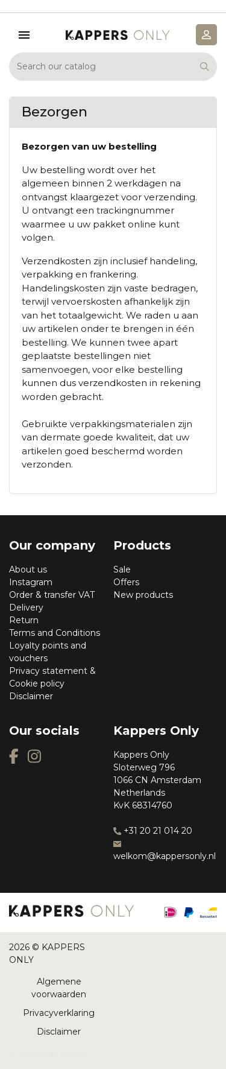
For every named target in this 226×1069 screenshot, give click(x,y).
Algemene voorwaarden (58, 988)
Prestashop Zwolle (48, 1053)
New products (143, 594)
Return (24, 620)
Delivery (26, 607)
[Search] (113, 66)
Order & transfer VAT (52, 594)
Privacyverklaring (59, 1012)
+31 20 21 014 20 (152, 830)
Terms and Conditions (54, 632)
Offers (126, 582)
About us (28, 569)
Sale (122, 569)
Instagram (30, 582)
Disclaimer (31, 696)
